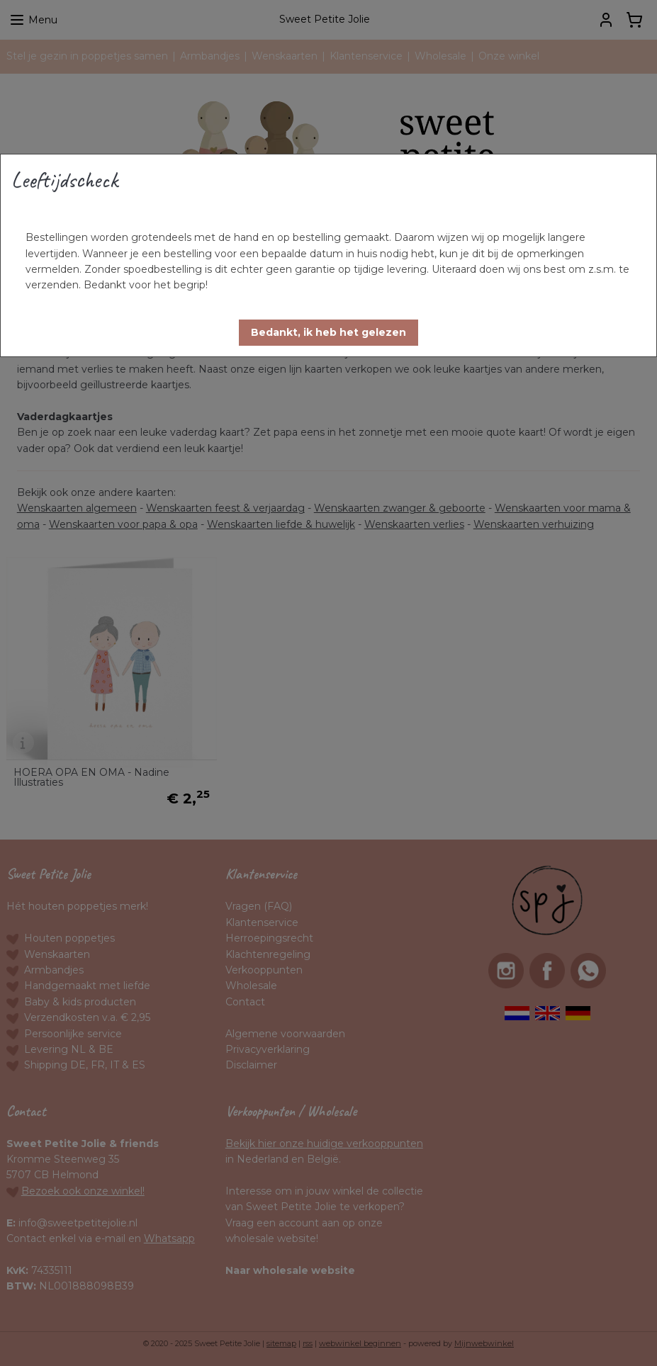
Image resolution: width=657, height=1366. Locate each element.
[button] (328, 333)
